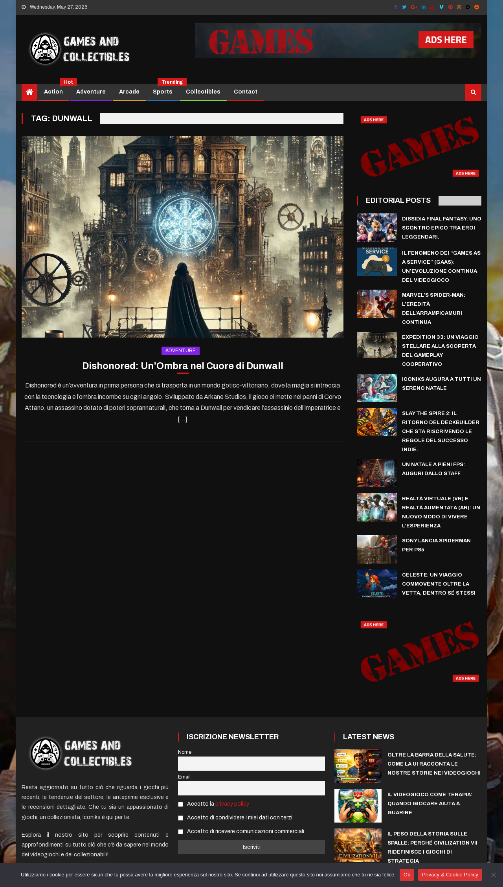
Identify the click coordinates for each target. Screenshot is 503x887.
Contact (245, 92)
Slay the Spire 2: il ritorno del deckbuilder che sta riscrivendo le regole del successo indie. (440, 431)
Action (56, 89)
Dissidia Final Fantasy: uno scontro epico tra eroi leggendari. (441, 228)
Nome (184, 752)
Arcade (129, 92)
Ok (407, 875)
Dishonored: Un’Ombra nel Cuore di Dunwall (182, 366)
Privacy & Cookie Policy (450, 875)
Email (184, 777)
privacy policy (232, 804)
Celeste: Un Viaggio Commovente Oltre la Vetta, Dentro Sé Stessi (438, 584)
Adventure (91, 92)
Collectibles (203, 92)
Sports (165, 89)
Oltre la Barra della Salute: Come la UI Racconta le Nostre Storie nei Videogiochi (434, 764)
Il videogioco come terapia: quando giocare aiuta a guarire (429, 803)
